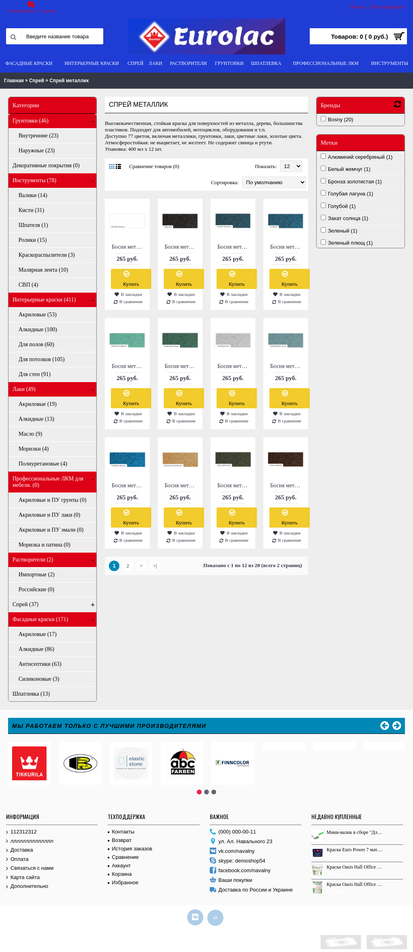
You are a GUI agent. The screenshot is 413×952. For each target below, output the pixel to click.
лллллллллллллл (29, 839)
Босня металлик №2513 (181, 485)
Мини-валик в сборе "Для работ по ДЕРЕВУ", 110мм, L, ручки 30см (355, 830)
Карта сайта (23, 875)
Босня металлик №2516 (287, 485)
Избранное (123, 880)
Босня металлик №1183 (287, 247)
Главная (14, 80)
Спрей (36, 80)
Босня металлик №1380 (129, 366)
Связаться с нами (30, 866)
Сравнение (123, 855)
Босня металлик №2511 (129, 485)
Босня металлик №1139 (181, 247)
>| (155, 566)
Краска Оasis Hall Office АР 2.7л (355, 865)
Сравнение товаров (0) (154, 166)
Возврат (119, 838)
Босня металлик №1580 (234, 366)
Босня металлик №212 (287, 366)
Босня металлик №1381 (181, 366)
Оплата (17, 857)
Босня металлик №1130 (129, 247)
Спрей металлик (69, 80)
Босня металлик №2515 (234, 485)
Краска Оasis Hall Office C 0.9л (355, 882)
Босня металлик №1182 (234, 247)
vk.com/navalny (232, 849)
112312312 (21, 830)
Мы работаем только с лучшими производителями (109, 726)
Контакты (121, 830)
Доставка (19, 848)
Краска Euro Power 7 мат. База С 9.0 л (355, 847)
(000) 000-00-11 (233, 830)
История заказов (130, 847)
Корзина (120, 872)
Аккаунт (119, 864)
